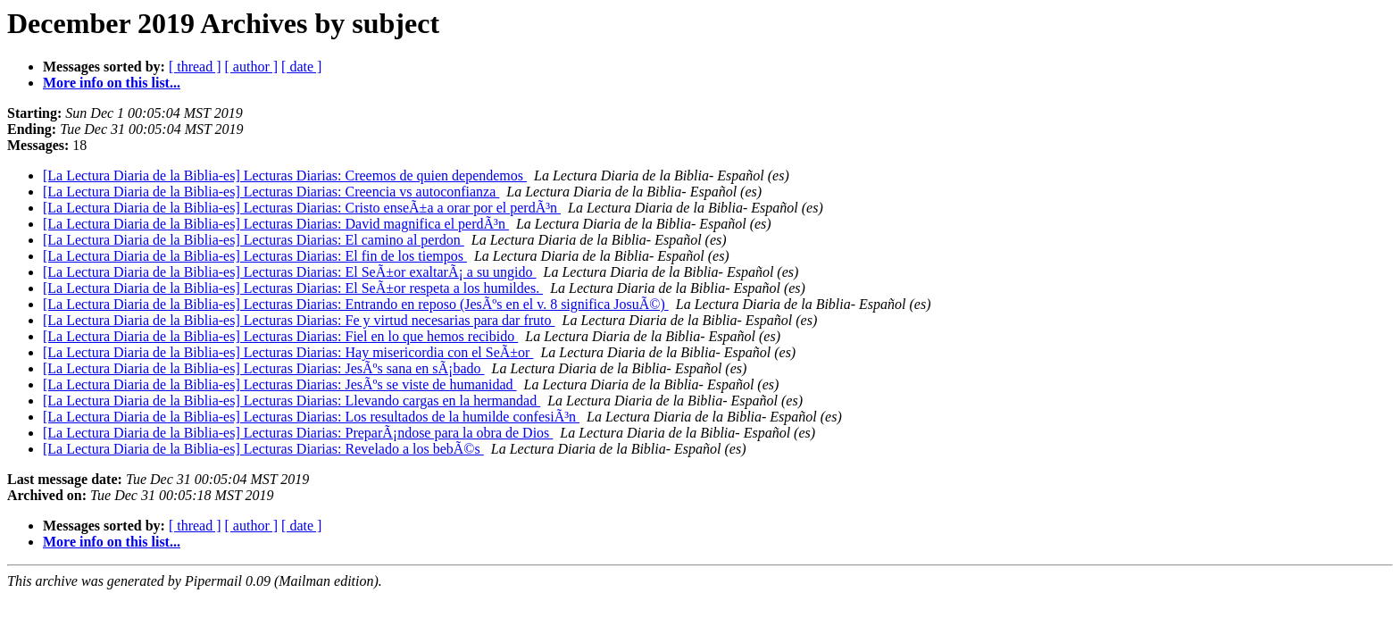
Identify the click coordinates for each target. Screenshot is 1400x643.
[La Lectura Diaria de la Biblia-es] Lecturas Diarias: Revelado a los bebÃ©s (263, 448)
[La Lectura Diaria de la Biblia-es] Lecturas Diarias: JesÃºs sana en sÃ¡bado (264, 368)
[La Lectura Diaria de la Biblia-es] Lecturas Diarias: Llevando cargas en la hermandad (291, 400)
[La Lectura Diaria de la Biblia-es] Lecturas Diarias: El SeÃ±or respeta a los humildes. (293, 288)
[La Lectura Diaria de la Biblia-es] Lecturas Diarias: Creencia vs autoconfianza (271, 191)
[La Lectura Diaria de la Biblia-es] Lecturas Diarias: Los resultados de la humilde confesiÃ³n (311, 416)
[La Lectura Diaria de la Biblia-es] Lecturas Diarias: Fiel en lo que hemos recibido (280, 336)
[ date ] (301, 66)
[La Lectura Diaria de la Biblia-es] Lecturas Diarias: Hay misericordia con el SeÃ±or (288, 352)
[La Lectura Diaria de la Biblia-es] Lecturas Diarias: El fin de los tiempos (255, 255)
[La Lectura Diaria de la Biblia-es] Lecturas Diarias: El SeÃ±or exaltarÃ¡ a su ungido (290, 272)
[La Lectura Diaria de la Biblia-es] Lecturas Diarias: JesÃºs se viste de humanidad (280, 384)
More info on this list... (111, 82)
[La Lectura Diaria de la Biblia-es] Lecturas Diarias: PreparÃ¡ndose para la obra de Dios (298, 432)
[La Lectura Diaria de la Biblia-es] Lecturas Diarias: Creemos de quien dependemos (285, 175)
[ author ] (252, 66)
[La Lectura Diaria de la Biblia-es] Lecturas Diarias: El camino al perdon (253, 239)
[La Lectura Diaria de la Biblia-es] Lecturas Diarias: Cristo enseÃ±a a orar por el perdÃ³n (302, 207)
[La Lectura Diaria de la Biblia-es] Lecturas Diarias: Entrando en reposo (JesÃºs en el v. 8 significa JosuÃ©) (356, 304)
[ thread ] (195, 66)
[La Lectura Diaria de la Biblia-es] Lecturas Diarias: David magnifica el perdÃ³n (276, 223)
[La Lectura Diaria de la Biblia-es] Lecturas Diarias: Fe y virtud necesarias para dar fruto (299, 320)
